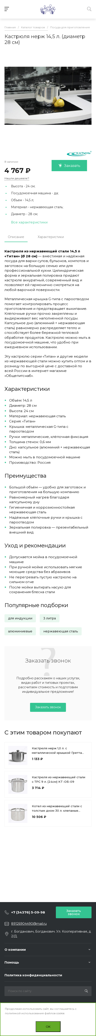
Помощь (11, 962)
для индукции (20, 618)
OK (48, 1026)
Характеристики (51, 237)
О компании (15, 950)
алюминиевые (20, 631)
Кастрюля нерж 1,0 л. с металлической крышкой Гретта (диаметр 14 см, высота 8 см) (57, 752)
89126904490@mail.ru (29, 924)
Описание (16, 237)
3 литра (49, 618)
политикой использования (24, 1013)
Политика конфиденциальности (33, 975)
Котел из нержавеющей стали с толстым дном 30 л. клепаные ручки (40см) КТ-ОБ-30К (57, 810)
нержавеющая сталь (60, 631)
